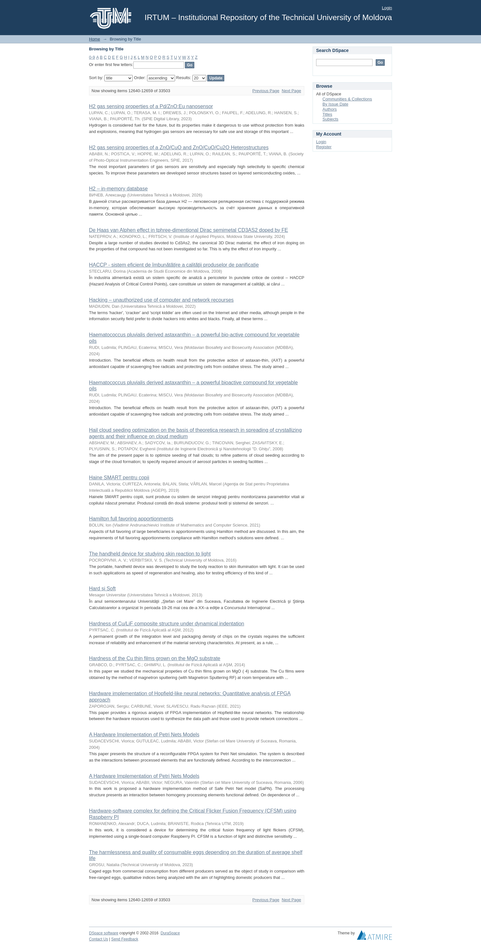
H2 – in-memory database (118, 188)
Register (323, 146)
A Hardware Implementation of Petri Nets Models (144, 734)
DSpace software (103, 933)
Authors (329, 109)
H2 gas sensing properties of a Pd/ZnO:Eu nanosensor (151, 106)
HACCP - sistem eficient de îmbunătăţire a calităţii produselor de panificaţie (174, 265)
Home (94, 39)
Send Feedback (124, 939)
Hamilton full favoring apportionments (131, 518)
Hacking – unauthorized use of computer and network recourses (161, 300)
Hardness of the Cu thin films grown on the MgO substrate (154, 658)
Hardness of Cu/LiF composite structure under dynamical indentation (166, 623)
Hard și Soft (102, 588)
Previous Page (265, 90)
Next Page (291, 90)
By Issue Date (335, 104)
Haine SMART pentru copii (119, 477)
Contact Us (98, 939)
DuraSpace (170, 933)
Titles (327, 114)
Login (387, 7)
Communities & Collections (347, 99)
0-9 (92, 57)
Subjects (330, 119)
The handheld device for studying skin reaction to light (150, 553)
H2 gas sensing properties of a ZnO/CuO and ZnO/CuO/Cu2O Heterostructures (179, 147)
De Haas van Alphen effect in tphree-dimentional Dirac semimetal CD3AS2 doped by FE (188, 230)
